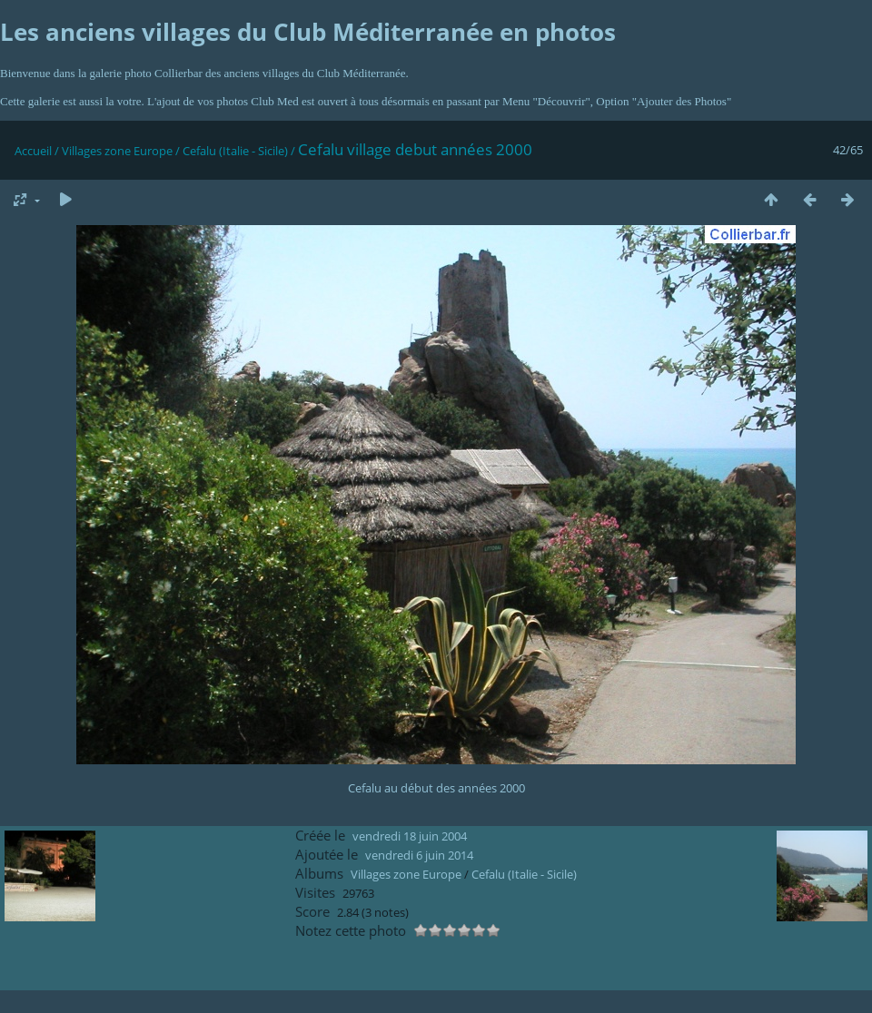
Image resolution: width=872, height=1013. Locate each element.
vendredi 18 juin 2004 (409, 836)
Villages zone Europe (117, 151)
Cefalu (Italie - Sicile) (235, 151)
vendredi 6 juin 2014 (419, 855)
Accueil (33, 151)
